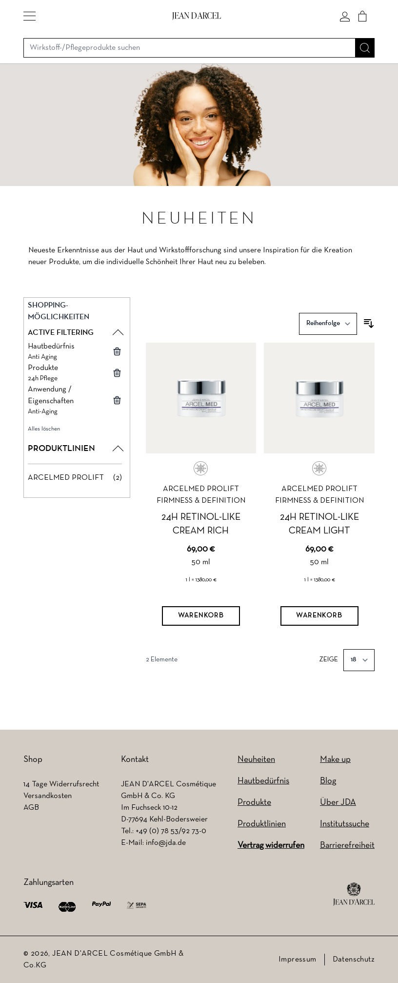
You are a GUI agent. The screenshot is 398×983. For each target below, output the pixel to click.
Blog (328, 781)
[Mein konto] (345, 16)
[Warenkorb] (201, 616)
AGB (31, 807)
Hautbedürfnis (263, 781)
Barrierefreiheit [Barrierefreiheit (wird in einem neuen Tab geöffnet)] (347, 845)
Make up (335, 760)
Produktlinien (262, 824)
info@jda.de (166, 843)
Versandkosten (47, 796)
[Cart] (362, 16)
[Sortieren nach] (328, 324)
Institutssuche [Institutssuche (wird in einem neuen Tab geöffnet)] (344, 824)
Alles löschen (44, 429)
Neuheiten (256, 760)
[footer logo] (354, 894)
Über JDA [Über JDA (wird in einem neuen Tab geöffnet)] (338, 803)
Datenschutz (354, 959)
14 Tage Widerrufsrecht (61, 784)
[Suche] (365, 48)
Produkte (254, 803)
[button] (29, 16)
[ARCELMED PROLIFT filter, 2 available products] (75, 478)
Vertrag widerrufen (271, 845)
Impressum (298, 959)
